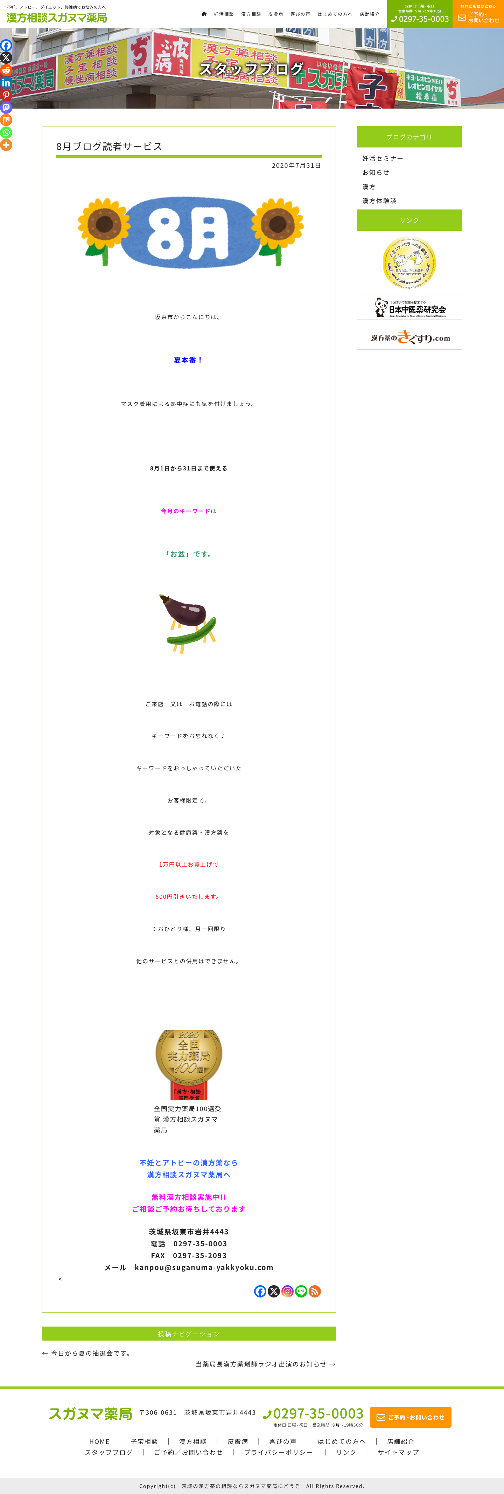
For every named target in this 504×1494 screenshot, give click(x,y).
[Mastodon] (6, 108)
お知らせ (376, 172)
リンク (346, 1452)
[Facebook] (260, 1291)
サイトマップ (398, 1452)
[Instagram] (287, 1291)
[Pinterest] (6, 95)
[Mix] (6, 120)
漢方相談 (193, 1441)
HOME (99, 1441)
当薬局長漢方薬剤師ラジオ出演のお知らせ (266, 1363)
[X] (274, 1291)
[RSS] (315, 1291)
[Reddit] (6, 70)
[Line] (301, 1291)
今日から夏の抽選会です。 (87, 1352)
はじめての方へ (342, 1441)
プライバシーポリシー (278, 1452)
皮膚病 (237, 1441)
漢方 (369, 186)
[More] (6, 145)
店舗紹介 (401, 1441)
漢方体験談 (379, 200)
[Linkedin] (6, 82)
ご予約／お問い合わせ (188, 1452)
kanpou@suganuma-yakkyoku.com (204, 1267)
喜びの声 (283, 1441)
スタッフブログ (109, 1452)
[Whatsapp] (6, 132)
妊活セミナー (383, 158)
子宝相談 (144, 1441)
